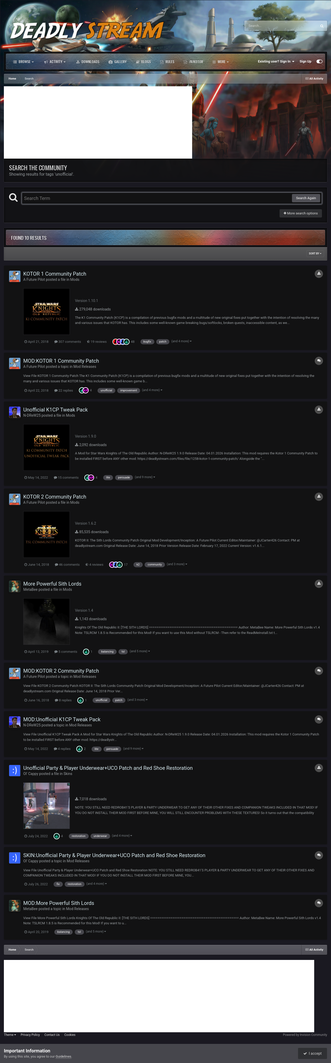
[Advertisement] (98, 122)
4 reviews (94, 565)
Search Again (306, 198)
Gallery (117, 61)
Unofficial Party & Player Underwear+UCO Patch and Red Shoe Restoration (108, 768)
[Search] (267, 26)
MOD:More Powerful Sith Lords (58, 903)
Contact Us (52, 1035)
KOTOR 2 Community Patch (54, 497)
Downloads (87, 61)
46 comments (67, 565)
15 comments (66, 477)
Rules (167, 61)
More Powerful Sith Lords (52, 584)
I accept (312, 1053)
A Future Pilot (34, 279)
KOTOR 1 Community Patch (54, 274)
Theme (10, 1035)
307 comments (67, 342)
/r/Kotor (193, 61)
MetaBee (30, 589)
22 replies (63, 390)
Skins (68, 774)
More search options (301, 213)
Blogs (143, 61)
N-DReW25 (32, 415)
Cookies (70, 1035)
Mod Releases (84, 366)
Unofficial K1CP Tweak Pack (55, 410)
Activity (54, 61)
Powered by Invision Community (305, 1035)
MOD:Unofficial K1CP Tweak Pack (62, 719)
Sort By (315, 253)
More (220, 61)
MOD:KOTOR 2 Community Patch (61, 671)
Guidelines (63, 1056)
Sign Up (305, 61)
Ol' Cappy (30, 774)
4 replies (62, 749)
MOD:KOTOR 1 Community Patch (61, 361)
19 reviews (97, 342)
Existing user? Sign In (276, 61)
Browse (23, 61)
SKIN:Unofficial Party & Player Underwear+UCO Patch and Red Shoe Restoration (114, 855)
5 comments (65, 652)
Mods (74, 279)
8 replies (63, 700)
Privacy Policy (30, 1035)
